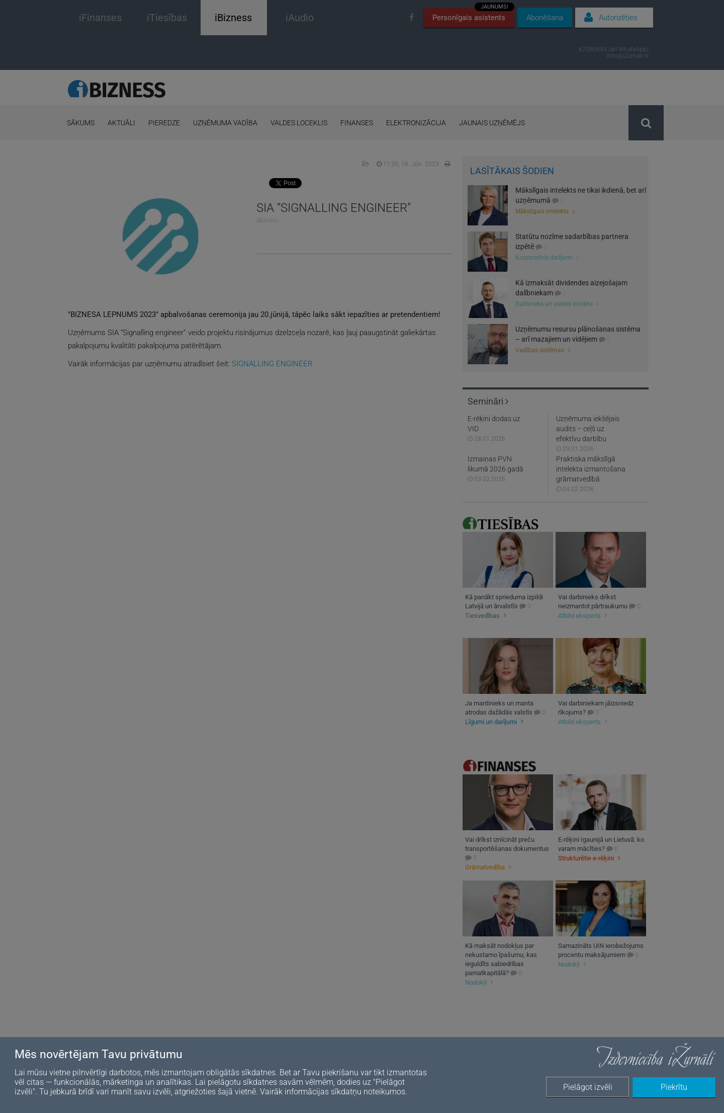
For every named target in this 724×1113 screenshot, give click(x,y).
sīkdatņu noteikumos (368, 1091)
